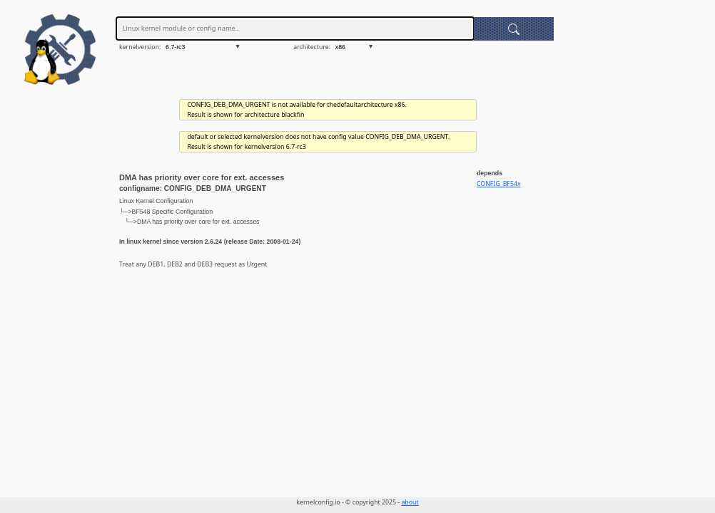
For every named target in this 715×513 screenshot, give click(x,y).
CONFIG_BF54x (499, 184)
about (409, 502)
